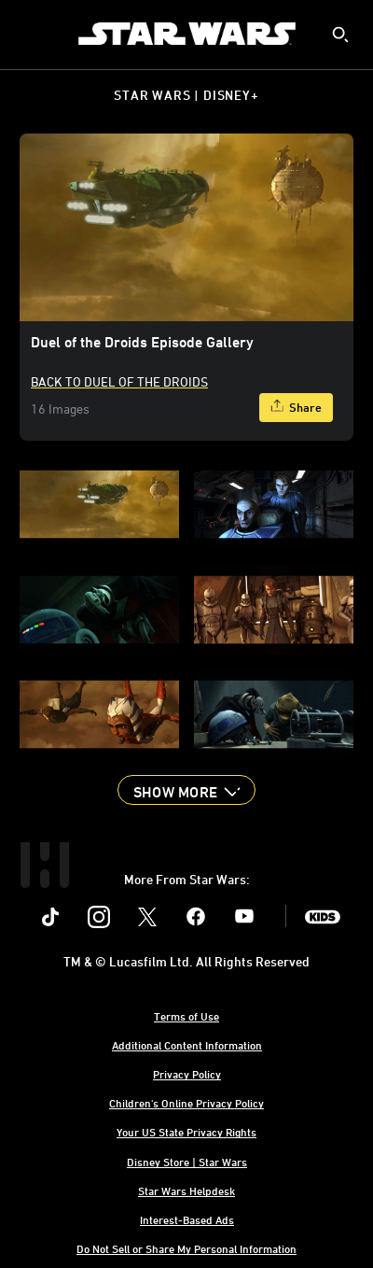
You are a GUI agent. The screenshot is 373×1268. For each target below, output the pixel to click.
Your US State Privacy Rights (186, 1131)
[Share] (296, 407)
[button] (186, 790)
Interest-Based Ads (187, 1219)
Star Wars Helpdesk (186, 1190)
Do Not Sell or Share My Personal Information (186, 1248)
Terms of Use (186, 1015)
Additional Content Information (187, 1044)
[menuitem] (30, 33)
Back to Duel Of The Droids (119, 381)
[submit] (340, 34)
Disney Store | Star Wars (187, 1161)
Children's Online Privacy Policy (186, 1102)
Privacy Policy (187, 1073)
